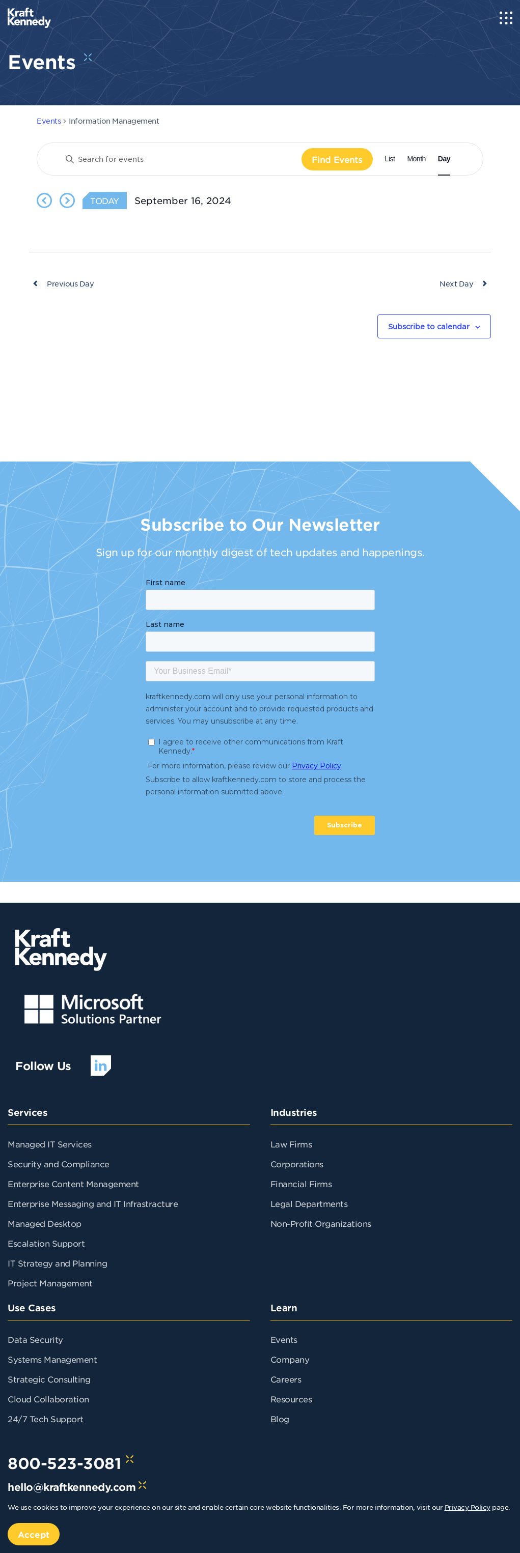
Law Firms (291, 1144)
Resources (291, 1399)
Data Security (35, 1339)
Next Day (456, 283)
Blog (279, 1419)
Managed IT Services (50, 1144)
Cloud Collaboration (48, 1399)
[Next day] (67, 200)
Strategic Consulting (49, 1379)
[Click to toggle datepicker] (182, 200)
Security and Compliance (59, 1164)
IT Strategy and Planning (57, 1263)
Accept (33, 1534)
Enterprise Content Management (73, 1183)
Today (104, 200)
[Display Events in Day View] (444, 159)
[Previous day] (44, 200)
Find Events (337, 159)
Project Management (50, 1283)
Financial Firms (301, 1183)
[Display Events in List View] (390, 159)
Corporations (296, 1164)
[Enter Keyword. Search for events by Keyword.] (180, 159)
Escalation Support (46, 1243)
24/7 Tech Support (46, 1419)
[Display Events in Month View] (416, 159)
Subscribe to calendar (429, 326)
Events (49, 120)
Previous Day (70, 283)
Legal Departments (309, 1203)
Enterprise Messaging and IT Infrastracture (93, 1203)
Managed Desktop (44, 1223)
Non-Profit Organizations (320, 1223)
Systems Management (52, 1359)
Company (290, 1359)
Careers (286, 1379)
